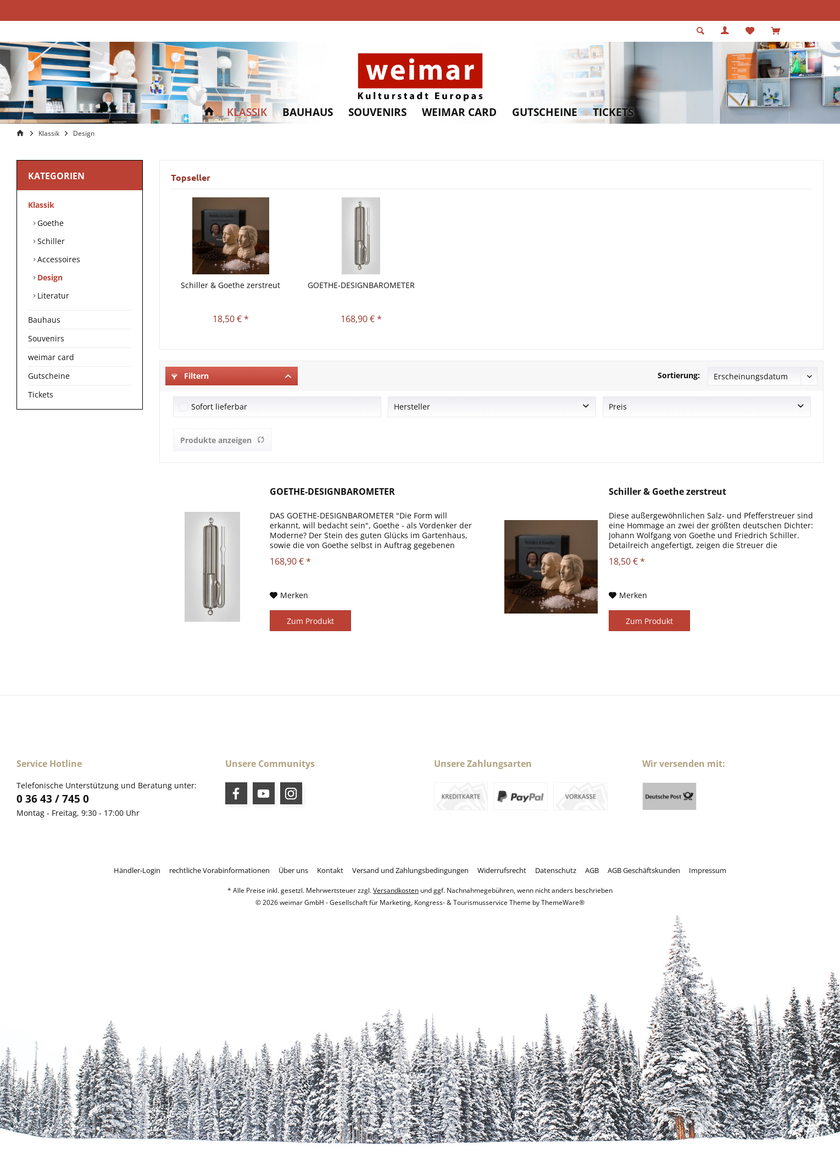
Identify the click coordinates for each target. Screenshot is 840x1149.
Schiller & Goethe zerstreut (230, 285)
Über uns (293, 870)
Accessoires (57, 259)
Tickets (40, 394)
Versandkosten (396, 890)
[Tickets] (613, 112)
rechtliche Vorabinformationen (219, 870)
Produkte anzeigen (222, 440)
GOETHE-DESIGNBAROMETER (361, 285)
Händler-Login (137, 870)
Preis (618, 406)
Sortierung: (679, 375)
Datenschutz (555, 870)
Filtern (190, 376)
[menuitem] (775, 31)
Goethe (49, 223)
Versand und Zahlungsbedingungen (410, 870)
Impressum (707, 870)
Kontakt (330, 870)
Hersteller (412, 406)
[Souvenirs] (377, 112)
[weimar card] (459, 112)
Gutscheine (49, 376)
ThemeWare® (563, 902)
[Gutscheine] (544, 112)
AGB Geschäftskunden (644, 870)
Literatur (52, 295)
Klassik (41, 205)
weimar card (51, 357)
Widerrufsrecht (501, 870)
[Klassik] (247, 112)
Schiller (50, 241)
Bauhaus (44, 319)
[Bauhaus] (308, 112)
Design (49, 277)
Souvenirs (46, 338)
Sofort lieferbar (219, 406)
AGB (592, 870)
